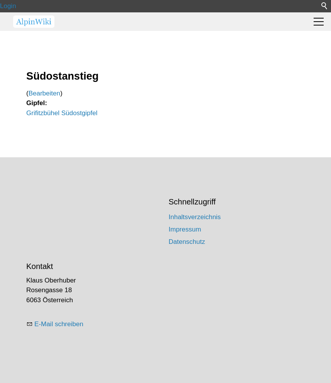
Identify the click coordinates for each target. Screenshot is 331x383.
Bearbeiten (44, 93)
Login (8, 6)
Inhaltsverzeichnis (195, 217)
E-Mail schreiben (58, 324)
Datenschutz (187, 241)
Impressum (185, 229)
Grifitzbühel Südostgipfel (61, 113)
